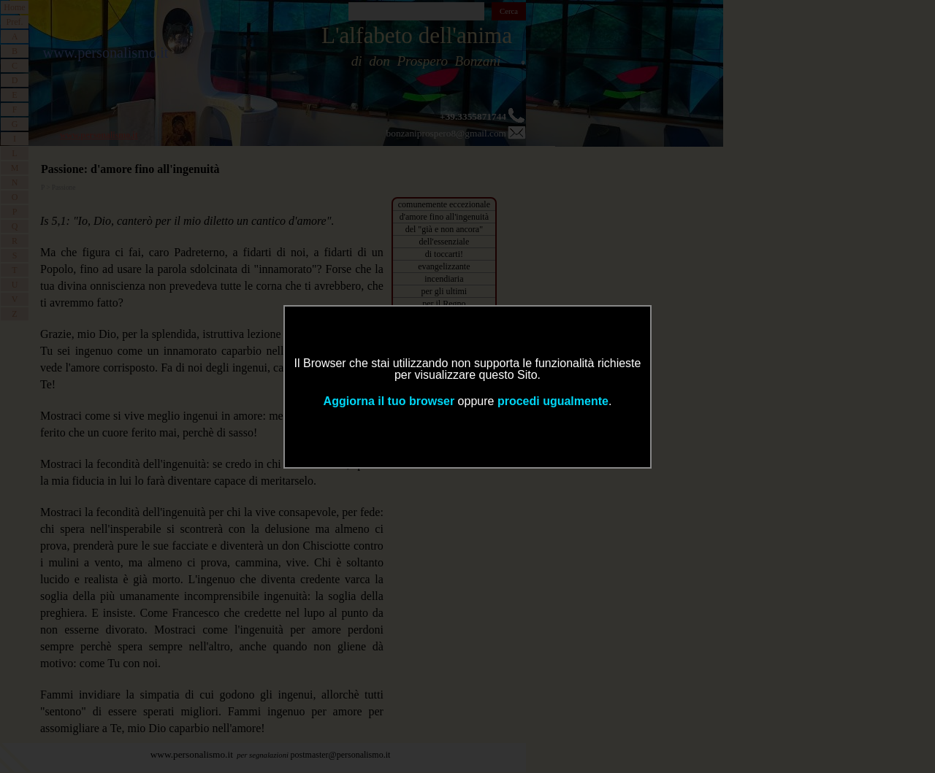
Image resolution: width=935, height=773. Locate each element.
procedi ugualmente (552, 401)
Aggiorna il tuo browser (389, 401)
